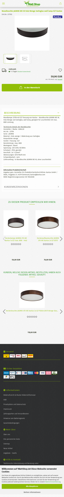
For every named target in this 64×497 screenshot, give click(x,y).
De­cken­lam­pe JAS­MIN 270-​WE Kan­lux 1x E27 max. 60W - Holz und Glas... (16, 239)
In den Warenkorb (29, 87)
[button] (60, 238)
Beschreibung (12, 112)
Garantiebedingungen (11, 423)
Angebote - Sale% (10, 453)
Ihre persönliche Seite (11, 439)
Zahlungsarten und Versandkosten (16, 414)
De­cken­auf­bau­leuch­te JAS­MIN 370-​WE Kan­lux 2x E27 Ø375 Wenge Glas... (48, 239)
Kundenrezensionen (16, 186)
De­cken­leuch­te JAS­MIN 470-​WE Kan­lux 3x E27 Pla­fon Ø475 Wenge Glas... (32, 311)
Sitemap (6, 444)
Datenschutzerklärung (53, 482)
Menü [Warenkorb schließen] (3, 3)
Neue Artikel (8, 448)
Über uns (6, 434)
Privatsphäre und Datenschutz (14, 404)
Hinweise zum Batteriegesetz (14, 418)
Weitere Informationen (32, 492)
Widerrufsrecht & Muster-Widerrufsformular (19, 395)
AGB (4, 400)
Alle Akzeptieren (32, 486)
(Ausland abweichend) (24, 71)
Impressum (7, 409)
